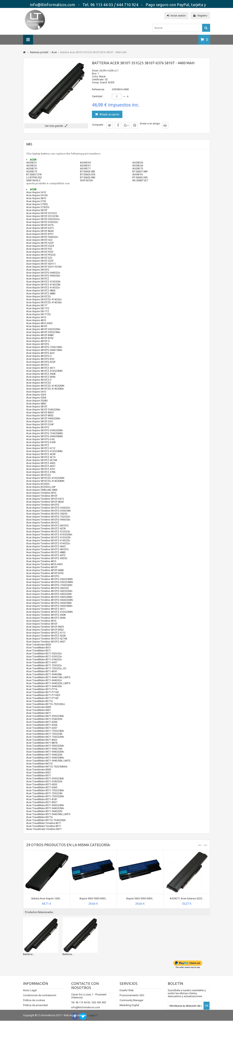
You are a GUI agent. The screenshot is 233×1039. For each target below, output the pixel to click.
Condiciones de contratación (39, 999)
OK (206, 1009)
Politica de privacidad (35, 1009)
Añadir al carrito (109, 114)
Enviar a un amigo (150, 123)
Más (29, 144)
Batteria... (68, 954)
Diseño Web (127, 994)
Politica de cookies (34, 1004)
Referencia (98, 89)
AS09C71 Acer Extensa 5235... (187, 898)
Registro (200, 15)
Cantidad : (97, 96)
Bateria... (28, 954)
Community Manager (131, 1004)
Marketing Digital (129, 1009)
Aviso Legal (30, 994)
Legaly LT (92, 1033)
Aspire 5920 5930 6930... (93, 898)
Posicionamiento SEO (132, 999)
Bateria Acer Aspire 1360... (46, 898)
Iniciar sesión (176, 15)
